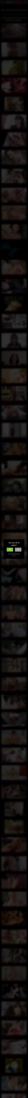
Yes (10, 549)
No (18, 549)
